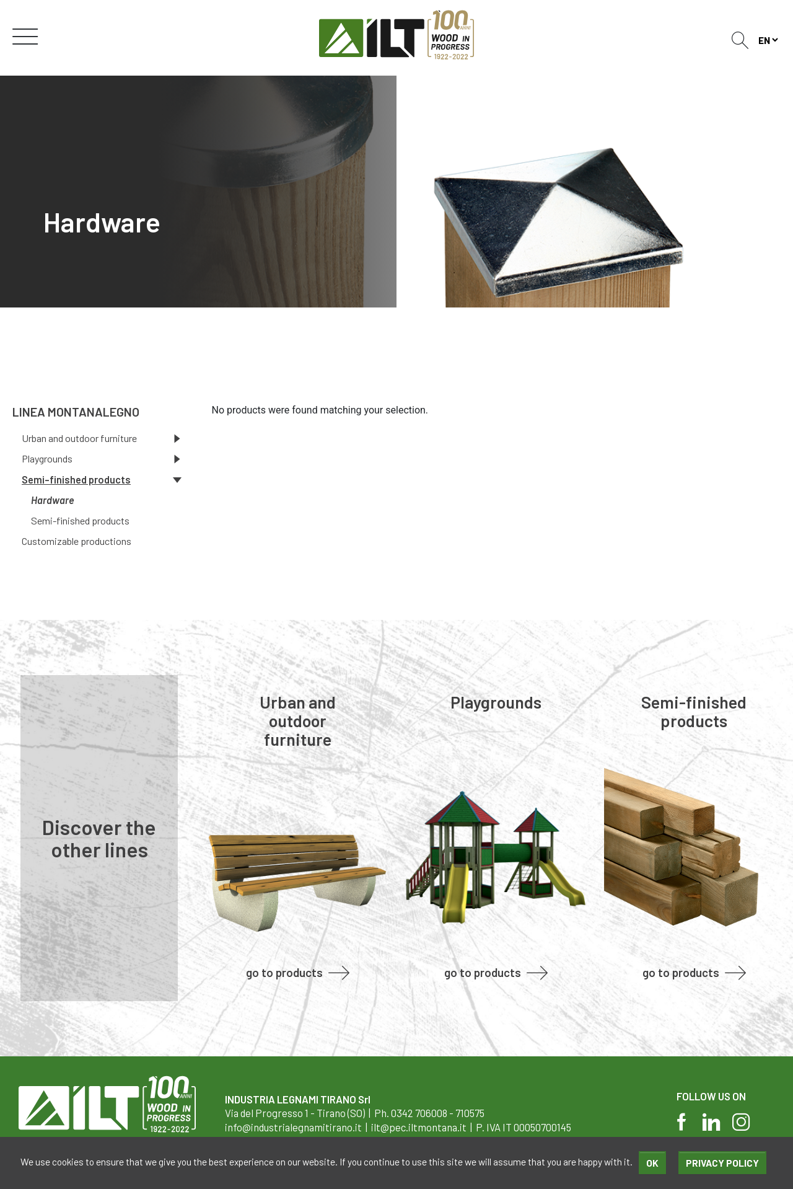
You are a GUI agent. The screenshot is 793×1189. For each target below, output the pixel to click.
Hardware (52, 500)
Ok (652, 1163)
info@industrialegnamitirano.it (293, 1127)
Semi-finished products (80, 520)
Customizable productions (76, 541)
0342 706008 (419, 1113)
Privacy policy (722, 1163)
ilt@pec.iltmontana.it (419, 1127)
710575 (469, 1113)
